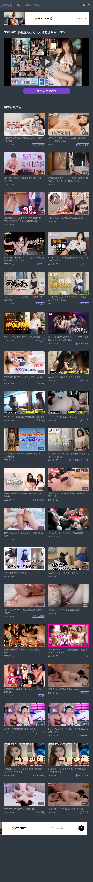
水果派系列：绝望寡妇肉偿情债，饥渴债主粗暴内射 (23, 690)
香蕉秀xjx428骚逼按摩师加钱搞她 (63, 689)
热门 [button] (36, 5)
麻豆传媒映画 (38, 145)
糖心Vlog (40, 264)
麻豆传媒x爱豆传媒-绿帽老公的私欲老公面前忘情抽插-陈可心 (68, 455)
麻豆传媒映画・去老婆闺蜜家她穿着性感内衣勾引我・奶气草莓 (23, 770)
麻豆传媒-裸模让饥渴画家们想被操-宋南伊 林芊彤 (23, 494)
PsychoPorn (39, 733)
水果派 (41, 656)
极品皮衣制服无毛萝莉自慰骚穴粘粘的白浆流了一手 (67, 494)
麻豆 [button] (20, 5)
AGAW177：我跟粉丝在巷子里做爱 (64, 377)
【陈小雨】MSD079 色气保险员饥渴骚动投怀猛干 (23, 611)
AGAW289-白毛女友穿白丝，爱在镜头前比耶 (23, 378)
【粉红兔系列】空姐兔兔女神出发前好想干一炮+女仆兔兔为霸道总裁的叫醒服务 (23, 219)
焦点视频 (40, 812)
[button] (84, 5)
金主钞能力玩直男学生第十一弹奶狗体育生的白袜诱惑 (23, 455)
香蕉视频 (84, 693)
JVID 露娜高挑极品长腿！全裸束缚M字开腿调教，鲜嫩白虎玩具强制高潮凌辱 (68, 179)
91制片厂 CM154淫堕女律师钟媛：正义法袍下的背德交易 (68, 259)
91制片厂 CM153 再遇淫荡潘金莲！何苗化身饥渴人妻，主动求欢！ (67, 298)
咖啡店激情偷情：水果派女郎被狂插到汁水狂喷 (23, 651)
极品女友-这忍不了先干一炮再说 (63, 573)
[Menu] (89, 5)
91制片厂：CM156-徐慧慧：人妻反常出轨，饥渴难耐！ (24, 298)
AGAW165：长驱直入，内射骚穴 (63, 417)
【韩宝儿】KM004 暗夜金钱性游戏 (64, 610)
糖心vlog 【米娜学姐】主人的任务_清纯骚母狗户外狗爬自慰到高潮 (24, 259)
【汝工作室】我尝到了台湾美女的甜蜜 (65, 218)
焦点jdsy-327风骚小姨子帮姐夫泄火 (20, 809)
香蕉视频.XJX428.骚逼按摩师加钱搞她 (65, 809)
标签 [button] (28, 5)
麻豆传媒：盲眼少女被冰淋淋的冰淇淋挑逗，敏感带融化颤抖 (66, 139)
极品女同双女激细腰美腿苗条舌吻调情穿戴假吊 (23, 534)
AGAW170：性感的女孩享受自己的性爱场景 (24, 417)
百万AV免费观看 (46, 90)
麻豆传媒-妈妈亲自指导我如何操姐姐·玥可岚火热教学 (24, 139)
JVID (86, 184)
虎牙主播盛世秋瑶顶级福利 (16, 573)
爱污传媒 (40, 383)
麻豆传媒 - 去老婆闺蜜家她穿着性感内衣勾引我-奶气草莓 (67, 770)
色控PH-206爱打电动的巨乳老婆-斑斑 (21, 729)
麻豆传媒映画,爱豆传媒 (78, 460)
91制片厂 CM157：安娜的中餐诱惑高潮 (22, 337)
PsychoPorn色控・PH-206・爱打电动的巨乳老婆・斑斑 (68, 730)
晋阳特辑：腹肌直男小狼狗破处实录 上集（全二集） (23, 179)
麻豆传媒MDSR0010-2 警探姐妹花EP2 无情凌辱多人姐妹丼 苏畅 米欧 (68, 338)
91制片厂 (84, 264)
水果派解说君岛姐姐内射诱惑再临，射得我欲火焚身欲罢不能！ (67, 651)
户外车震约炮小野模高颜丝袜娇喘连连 (65, 533)
